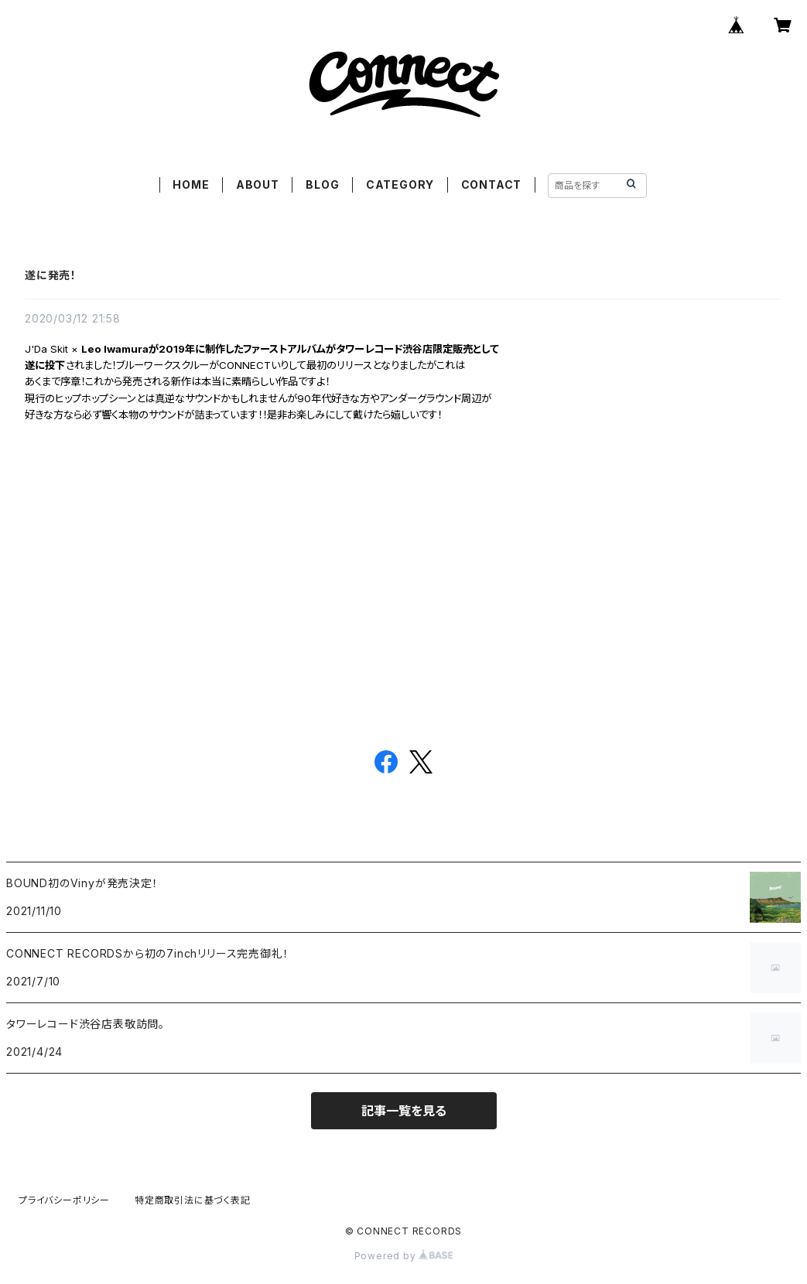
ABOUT (257, 184)
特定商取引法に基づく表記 (193, 1200)
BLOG (322, 184)
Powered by (403, 1256)
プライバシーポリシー (64, 1200)
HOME (191, 184)
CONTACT (491, 184)
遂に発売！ (51, 275)
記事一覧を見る (403, 1110)
